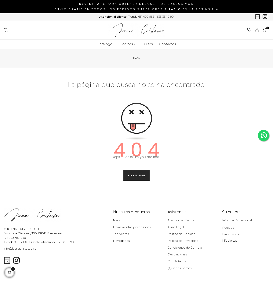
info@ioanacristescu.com (21, 248)
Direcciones (230, 234)
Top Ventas (121, 234)
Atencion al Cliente (181, 220)
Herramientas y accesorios (132, 227)
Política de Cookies (181, 234)
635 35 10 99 (165, 17)
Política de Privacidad (183, 241)
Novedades (121, 241)
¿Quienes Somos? (180, 268)
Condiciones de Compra (185, 247)
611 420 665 (146, 17)
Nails (116, 220)
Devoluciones (177, 254)
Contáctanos (177, 261)
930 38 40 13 (23, 242)
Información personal (237, 220)
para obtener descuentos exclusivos (136, 3)
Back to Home (136, 175)
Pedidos (228, 227)
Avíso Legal (176, 227)
